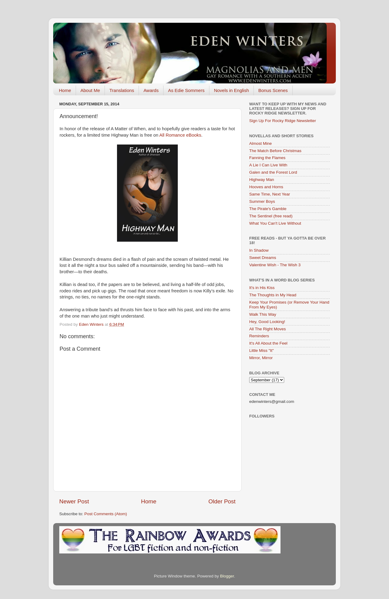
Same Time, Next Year (269, 194)
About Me (90, 90)
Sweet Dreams (262, 257)
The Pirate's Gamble (268, 208)
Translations (121, 90)
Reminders (259, 336)
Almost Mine (260, 143)
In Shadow (259, 250)
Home (65, 90)
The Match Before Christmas (275, 150)
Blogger (227, 576)
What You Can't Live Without (275, 223)
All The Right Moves (267, 329)
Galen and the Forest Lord (273, 172)
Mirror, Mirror (261, 358)
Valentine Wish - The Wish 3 (275, 265)
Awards (151, 90)
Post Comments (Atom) (105, 514)
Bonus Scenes (273, 90)
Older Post (222, 501)
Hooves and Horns (266, 187)
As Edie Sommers (186, 90)
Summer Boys (262, 201)
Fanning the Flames (267, 157)
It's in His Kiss (262, 287)
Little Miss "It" (261, 350)
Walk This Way (262, 314)
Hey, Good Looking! (267, 321)
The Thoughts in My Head (272, 295)
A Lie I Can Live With (268, 165)
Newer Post (74, 501)
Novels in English (231, 90)
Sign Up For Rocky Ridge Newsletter (282, 120)
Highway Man (261, 179)
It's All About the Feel (268, 343)
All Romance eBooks (180, 135)
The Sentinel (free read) (271, 216)
